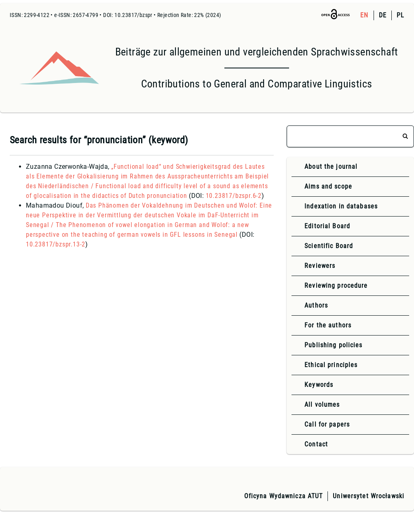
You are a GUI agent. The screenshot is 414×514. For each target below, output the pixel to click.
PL (400, 15)
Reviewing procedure (336, 285)
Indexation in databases (341, 206)
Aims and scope (328, 186)
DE (383, 15)
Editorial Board (327, 226)
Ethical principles (330, 365)
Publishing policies (333, 345)
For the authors (327, 325)
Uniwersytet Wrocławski (368, 496)
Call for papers (327, 424)
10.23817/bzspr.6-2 (234, 196)
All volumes (322, 404)
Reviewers (319, 266)
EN (364, 15)
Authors (316, 305)
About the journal (330, 166)
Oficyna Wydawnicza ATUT (283, 496)
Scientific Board (328, 246)
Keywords (318, 385)
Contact (316, 444)
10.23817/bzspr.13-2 (55, 244)
